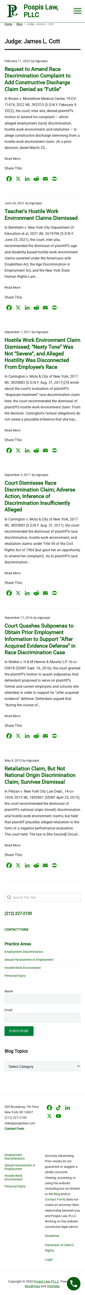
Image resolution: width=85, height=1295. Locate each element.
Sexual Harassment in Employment (29, 959)
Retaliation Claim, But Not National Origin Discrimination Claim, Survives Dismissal (40, 775)
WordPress (32, 1286)
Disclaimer (52, 1236)
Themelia (53, 1286)
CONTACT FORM (16, 929)
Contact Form (54, 1199)
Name (9, 991)
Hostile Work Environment (23, 968)
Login (49, 1259)
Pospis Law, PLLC (46, 1281)
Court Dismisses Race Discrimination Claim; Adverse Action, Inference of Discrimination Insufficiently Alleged (40, 496)
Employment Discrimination (24, 952)
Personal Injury (15, 975)
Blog (57, 1194)
